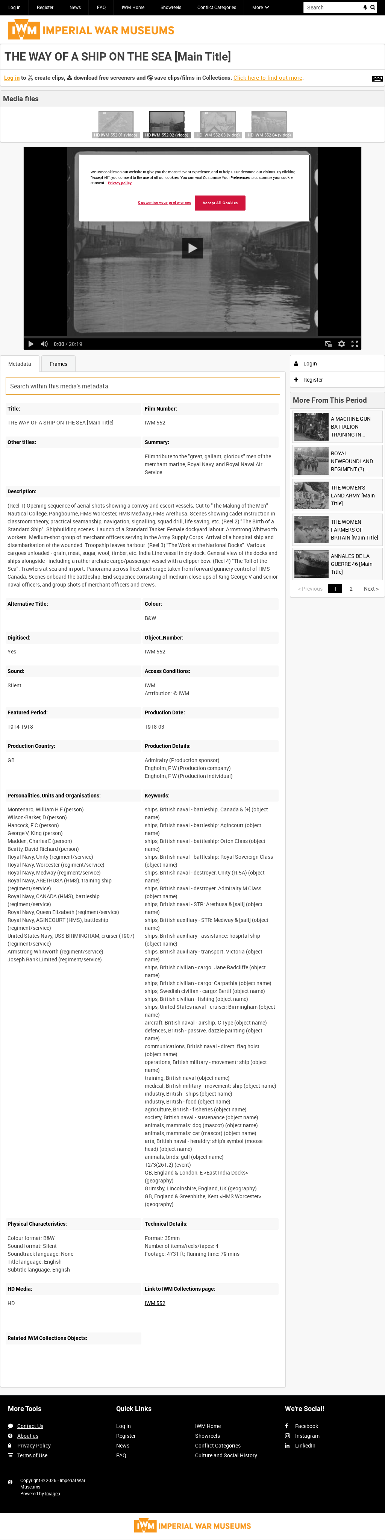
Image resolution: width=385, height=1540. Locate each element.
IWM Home (133, 7)
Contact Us (30, 1425)
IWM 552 (155, 1303)
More (257, 7)
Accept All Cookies (220, 203)
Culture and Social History (226, 1455)
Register (45, 7)
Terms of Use (32, 1455)
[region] (194, 188)
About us (27, 1435)
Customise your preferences (164, 202)
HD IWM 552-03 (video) (218, 135)
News (75, 7)
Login (305, 363)
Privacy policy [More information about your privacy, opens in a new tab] (120, 183)
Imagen (52, 1493)
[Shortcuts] (377, 77)
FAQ (101, 7)
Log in (14, 7)
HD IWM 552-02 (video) (166, 135)
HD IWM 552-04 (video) (269, 135)
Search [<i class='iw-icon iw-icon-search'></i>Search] (372, 6)
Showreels (171, 7)
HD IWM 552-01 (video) (115, 135)
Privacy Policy (34, 1445)
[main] (192, 720)
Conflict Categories (216, 7)
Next (371, 588)
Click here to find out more (267, 77)
